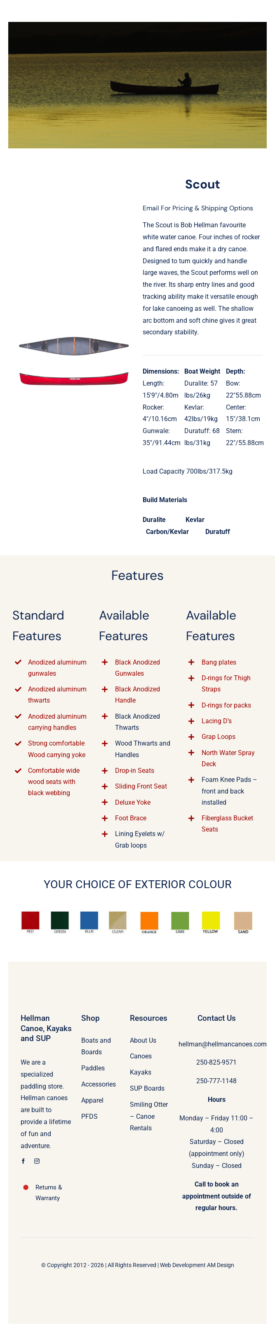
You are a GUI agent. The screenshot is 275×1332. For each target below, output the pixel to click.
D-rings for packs (226, 705)
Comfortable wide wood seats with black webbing (54, 782)
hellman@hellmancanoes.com (223, 1044)
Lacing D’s (217, 721)
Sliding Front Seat (141, 786)
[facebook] (23, 1161)
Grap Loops (218, 737)
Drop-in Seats (134, 770)
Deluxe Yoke (132, 802)
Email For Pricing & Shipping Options (198, 208)
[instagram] (37, 1161)
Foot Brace (130, 818)
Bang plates (219, 662)
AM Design (220, 1265)
